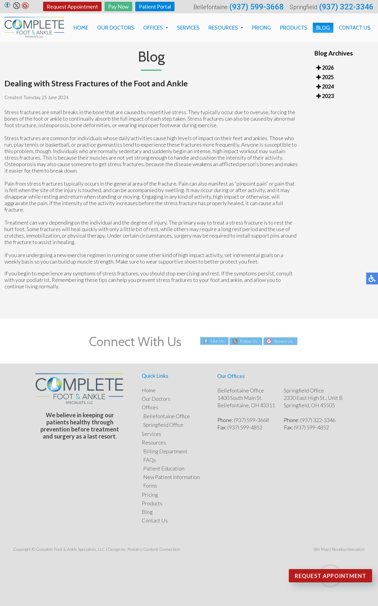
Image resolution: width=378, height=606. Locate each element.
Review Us (283, 341)
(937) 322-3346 (346, 7)
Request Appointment (72, 6)
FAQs (149, 460)
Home (81, 28)
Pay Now (118, 6)
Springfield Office (163, 424)
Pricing (261, 28)
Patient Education (163, 468)
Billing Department (165, 451)
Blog (323, 28)
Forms (150, 485)
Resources (223, 28)
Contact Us (355, 28)
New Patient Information (171, 477)
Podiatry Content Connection (153, 549)
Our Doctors (115, 28)
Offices (153, 28)
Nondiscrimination (348, 549)
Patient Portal (155, 6)
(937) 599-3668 (256, 7)
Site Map (321, 549)
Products (293, 28)
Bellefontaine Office (166, 416)
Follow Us (249, 341)
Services (188, 28)
